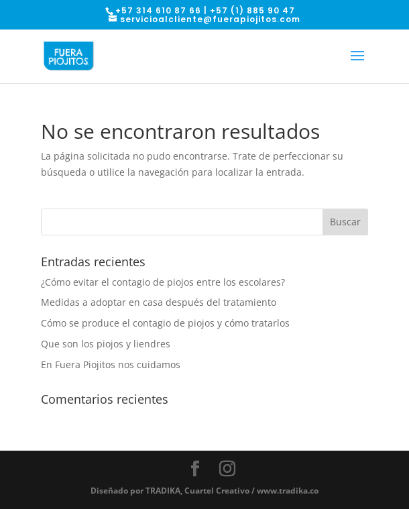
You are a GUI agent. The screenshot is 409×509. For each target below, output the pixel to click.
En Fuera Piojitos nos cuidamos (110, 364)
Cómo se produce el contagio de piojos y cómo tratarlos (165, 323)
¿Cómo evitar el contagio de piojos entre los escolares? (163, 282)
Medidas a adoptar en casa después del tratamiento (158, 302)
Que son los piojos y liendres (105, 343)
